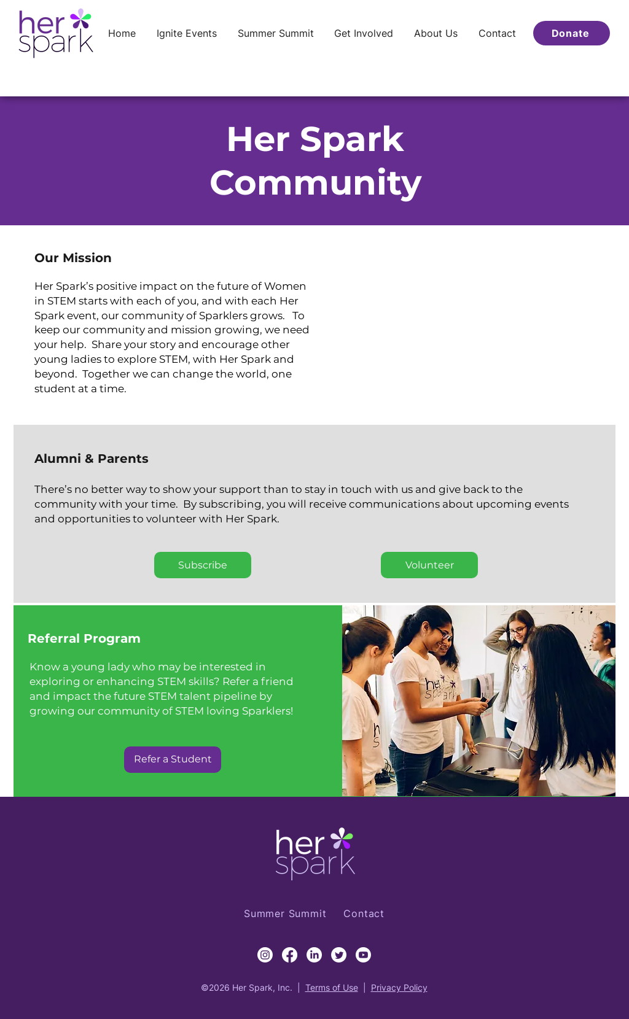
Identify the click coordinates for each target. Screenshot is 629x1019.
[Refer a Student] (172, 759)
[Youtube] (363, 955)
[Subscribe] (202, 565)
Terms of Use (331, 987)
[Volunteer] (429, 565)
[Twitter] (338, 955)
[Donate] (571, 33)
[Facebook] (289, 955)
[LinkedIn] (314, 955)
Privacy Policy (399, 987)
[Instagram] (265, 955)
